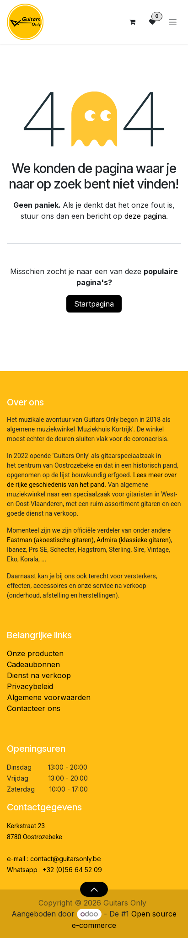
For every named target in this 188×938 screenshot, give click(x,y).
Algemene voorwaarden (49, 697)
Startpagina (94, 303)
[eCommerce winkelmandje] (132, 22)
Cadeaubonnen (33, 664)
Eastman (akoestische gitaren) (50, 540)
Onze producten (35, 653)
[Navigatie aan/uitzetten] (172, 22)
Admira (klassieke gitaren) (134, 540)
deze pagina (145, 216)
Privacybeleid (30, 686)
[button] (94, 889)
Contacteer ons (33, 708)
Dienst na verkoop (39, 675)
